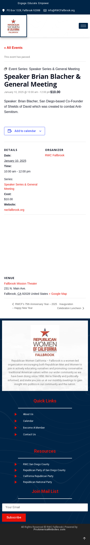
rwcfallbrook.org (14, 209)
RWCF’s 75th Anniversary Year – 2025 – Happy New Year (34, 306)
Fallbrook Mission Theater (20, 283)
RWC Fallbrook (54, 155)
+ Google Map (58, 293)
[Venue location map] (45, 244)
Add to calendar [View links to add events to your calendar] (25, 131)
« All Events (13, 47)
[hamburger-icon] (83, 26)
